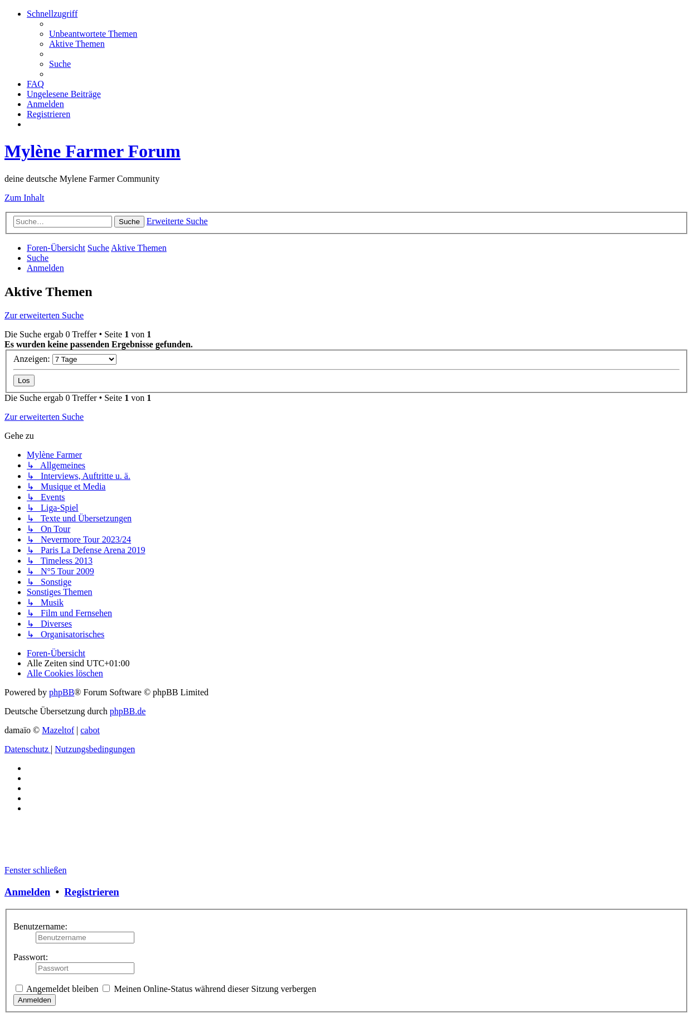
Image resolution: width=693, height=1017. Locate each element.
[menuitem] (93, 33)
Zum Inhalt (24, 197)
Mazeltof (58, 730)
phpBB (61, 692)
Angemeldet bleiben (57, 989)
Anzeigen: (65, 359)
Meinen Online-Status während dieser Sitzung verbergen (209, 989)
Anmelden (27, 892)
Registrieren (91, 892)
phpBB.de (128, 711)
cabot (90, 730)
